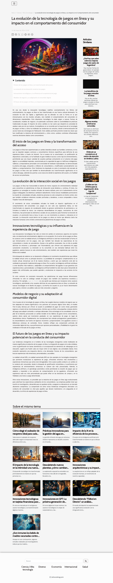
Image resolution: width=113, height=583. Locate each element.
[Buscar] (54, 561)
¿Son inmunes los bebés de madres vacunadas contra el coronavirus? (26, 536)
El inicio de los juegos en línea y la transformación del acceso (33, 85)
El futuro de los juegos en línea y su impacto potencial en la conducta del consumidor (41, 102)
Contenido (20, 80)
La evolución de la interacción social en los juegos (29, 89)
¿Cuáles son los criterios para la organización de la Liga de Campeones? (91, 189)
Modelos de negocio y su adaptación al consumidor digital (32, 97)
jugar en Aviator (33, 281)
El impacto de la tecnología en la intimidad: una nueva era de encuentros (26, 468)
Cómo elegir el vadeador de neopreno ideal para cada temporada (26, 433)
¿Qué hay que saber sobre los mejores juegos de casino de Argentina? (91, 61)
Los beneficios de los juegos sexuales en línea (91, 93)
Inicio (13, 13)
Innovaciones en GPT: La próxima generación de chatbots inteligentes (54, 502)
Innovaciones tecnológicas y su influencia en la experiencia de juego (35, 93)
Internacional (71, 566)
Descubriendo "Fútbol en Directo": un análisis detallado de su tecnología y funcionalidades (86, 503)
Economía (57, 566)
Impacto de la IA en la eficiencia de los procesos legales (85, 433)
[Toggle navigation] (14, 3)
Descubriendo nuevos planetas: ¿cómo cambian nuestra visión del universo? (56, 468)
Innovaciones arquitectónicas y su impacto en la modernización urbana (86, 468)
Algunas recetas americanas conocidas (91, 123)
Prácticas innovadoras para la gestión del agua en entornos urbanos (56, 433)
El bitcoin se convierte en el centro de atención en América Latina (91, 155)
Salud (85, 566)
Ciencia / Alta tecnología (25, 13)
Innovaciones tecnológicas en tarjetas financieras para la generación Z (26, 502)
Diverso (42, 566)
